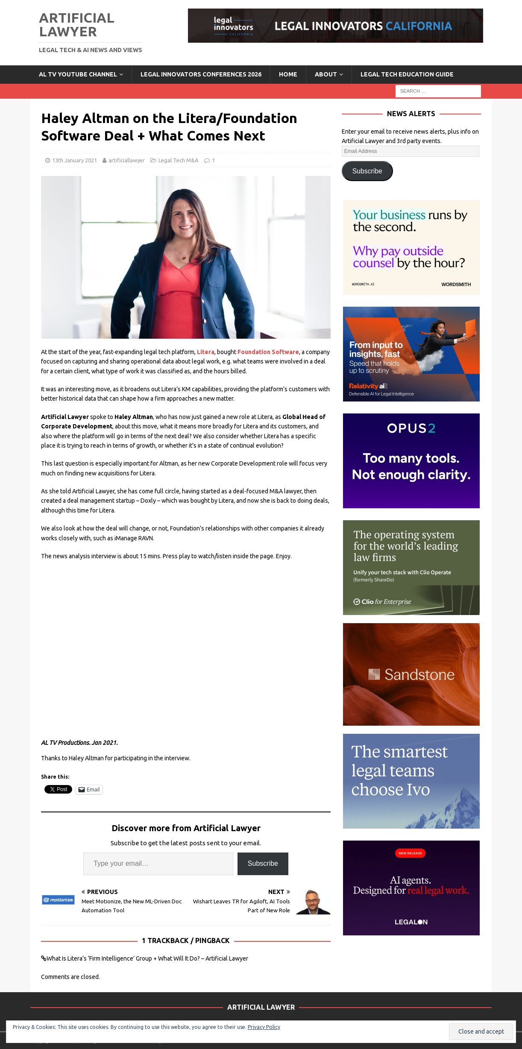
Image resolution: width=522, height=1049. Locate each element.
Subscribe (263, 863)
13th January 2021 (74, 160)
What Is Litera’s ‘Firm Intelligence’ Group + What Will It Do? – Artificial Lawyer (147, 958)
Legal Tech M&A (178, 160)
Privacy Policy (264, 1027)
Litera (205, 352)
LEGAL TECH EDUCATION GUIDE (407, 74)
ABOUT (326, 74)
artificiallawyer (127, 160)
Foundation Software (268, 352)
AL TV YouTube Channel (78, 74)
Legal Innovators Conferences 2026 (201, 74)
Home (288, 74)
